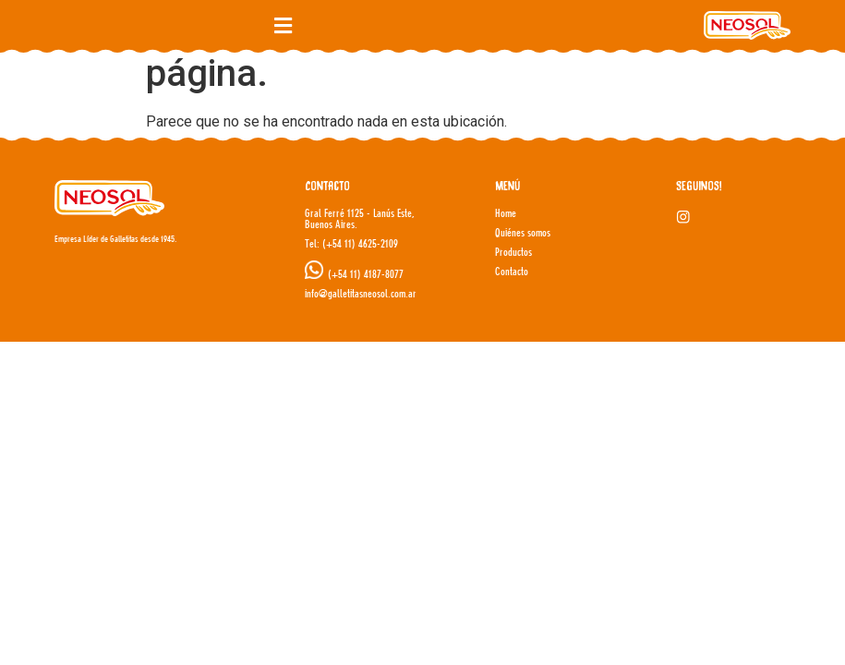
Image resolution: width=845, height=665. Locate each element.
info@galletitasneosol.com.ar (360, 293)
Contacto (511, 271)
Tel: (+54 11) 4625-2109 (351, 243)
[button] (282, 25)
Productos (513, 252)
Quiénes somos (522, 232)
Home (505, 213)
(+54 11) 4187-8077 (366, 274)
